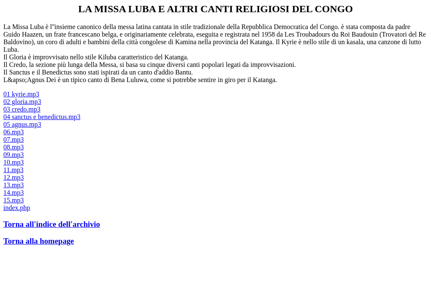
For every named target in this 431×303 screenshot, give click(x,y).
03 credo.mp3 (21, 109)
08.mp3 (13, 147)
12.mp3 (13, 177)
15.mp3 (13, 200)
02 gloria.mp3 (22, 101)
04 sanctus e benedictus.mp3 (41, 116)
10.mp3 (13, 162)
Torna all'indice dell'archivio (51, 224)
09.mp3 (13, 154)
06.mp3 (13, 132)
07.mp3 (13, 139)
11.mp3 (13, 169)
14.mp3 (13, 192)
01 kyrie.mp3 (21, 94)
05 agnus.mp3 (22, 124)
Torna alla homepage (38, 241)
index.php (16, 207)
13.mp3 (13, 185)
